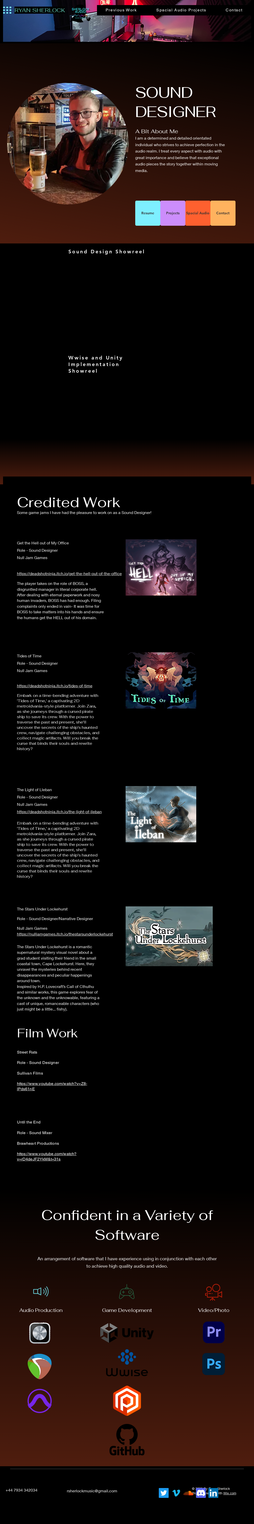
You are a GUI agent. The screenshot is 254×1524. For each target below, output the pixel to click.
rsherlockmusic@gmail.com (92, 1490)
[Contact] (223, 213)
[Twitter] (164, 1493)
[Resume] (147, 213)
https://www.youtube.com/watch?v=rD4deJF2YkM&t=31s (47, 1156)
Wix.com (229, 1493)
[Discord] (201, 1493)
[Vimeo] (176, 1493)
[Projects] (172, 213)
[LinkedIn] (132, 1491)
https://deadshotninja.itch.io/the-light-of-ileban (59, 811)
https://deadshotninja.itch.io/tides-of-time (54, 685)
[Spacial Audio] (197, 213)
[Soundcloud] (188, 1493)
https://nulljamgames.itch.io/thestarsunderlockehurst (65, 933)
